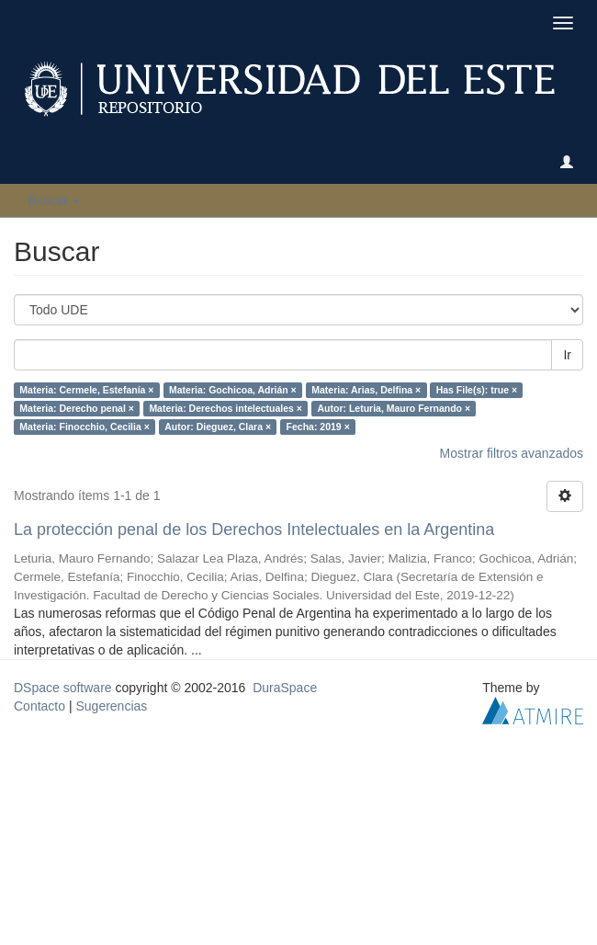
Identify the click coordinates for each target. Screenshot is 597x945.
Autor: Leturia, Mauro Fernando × (393, 408)
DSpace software (63, 687)
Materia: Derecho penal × (76, 408)
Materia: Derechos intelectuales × (225, 408)
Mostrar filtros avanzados (511, 453)
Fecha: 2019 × (318, 426)
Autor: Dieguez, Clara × (217, 426)
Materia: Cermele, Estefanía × (86, 389)
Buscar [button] (54, 200)
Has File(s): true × (476, 389)
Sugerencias (111, 706)
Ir (567, 354)
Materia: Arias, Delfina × (366, 389)
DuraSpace (285, 687)
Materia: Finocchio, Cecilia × (84, 426)
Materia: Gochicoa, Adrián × (233, 389)
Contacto (39, 706)
